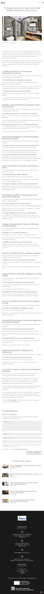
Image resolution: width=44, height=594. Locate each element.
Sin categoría (12, 42)
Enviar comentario (34, 453)
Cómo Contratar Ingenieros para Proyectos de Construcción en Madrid (23, 492)
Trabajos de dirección (22, 571)
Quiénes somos (22, 569)
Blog (22, 572)
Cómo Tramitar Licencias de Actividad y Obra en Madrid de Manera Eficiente (24, 483)
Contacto (22, 573)
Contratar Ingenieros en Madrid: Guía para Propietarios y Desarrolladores (22, 500)
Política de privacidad (21, 449)
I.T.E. (22, 570)
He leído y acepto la (14, 449)
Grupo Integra (12, 400)
